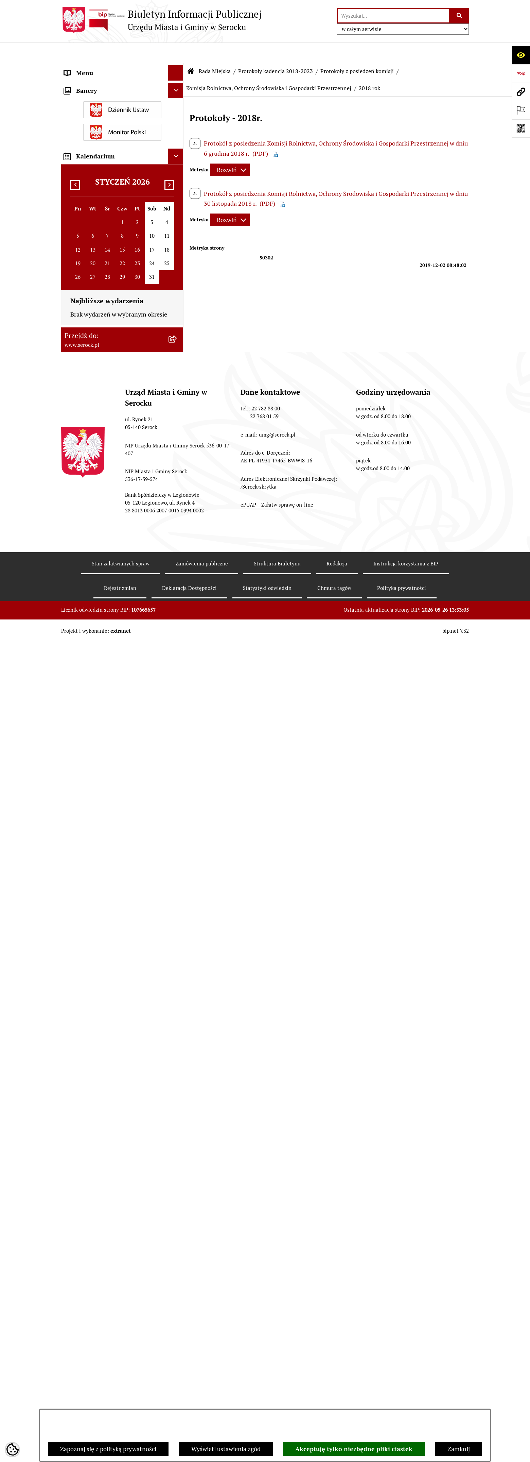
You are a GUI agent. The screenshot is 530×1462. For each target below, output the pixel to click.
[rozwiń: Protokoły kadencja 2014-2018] (177, 856)
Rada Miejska (215, 50)
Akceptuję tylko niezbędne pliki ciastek (353, 1449)
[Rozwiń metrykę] (230, 149)
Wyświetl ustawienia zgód (226, 1449)
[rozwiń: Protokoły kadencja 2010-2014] (177, 876)
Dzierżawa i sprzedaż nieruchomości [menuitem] (113, 1045)
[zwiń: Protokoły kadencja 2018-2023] (177, 381)
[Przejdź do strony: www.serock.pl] (521, 92)
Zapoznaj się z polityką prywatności (108, 1449)
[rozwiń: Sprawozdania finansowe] (177, 1100)
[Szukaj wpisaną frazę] (459, 15)
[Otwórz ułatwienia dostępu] (521, 55)
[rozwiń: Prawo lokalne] (177, 1000)
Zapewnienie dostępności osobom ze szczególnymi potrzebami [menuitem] (113, 1355)
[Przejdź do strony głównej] (161, 20)
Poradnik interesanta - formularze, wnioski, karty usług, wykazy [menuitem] (110, 1065)
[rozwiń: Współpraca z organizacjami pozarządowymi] (177, 1171)
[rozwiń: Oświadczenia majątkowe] (177, 984)
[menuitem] (122, 118)
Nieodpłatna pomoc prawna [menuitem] (101, 1305)
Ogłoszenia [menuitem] (79, 1030)
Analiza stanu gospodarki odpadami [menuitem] (112, 1256)
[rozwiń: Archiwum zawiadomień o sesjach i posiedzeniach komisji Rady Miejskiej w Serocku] (177, 916)
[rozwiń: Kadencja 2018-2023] (177, 896)
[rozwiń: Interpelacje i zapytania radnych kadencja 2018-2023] (177, 303)
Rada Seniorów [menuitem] (84, 969)
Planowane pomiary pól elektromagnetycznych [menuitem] (96, 1404)
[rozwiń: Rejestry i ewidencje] (177, 1241)
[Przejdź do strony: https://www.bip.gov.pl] (521, 73)
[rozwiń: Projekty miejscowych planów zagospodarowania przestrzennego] (177, 1131)
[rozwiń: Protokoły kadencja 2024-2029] (177, 361)
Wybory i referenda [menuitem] (90, 1210)
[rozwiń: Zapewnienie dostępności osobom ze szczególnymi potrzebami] (177, 1351)
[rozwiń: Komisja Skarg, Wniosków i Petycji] (177, 722)
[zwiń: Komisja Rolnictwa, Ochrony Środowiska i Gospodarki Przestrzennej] (177, 517)
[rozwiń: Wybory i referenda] (177, 1211)
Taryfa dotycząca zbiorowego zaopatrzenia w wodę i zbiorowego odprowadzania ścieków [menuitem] (110, 1281)
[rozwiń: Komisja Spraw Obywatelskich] (177, 693)
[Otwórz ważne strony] (521, 110)
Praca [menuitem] (71, 1085)
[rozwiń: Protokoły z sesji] (177, 400)
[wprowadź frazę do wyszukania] (393, 15)
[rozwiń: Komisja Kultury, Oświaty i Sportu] (177, 469)
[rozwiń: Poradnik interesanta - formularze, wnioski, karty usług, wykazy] (177, 1061)
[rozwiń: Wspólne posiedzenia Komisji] (177, 799)
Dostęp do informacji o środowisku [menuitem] (111, 1226)
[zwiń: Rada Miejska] (177, 99)
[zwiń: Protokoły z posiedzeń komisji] (177, 420)
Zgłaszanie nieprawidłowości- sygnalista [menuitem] (104, 1380)
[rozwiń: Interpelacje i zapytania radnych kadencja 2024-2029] (177, 274)
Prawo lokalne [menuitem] (83, 999)
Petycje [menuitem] (74, 1155)
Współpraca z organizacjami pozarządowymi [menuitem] (102, 1175)
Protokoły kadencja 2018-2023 (275, 50)
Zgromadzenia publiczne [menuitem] (97, 1336)
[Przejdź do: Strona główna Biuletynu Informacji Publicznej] (191, 51)
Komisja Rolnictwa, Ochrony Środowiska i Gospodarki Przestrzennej (268, 67)
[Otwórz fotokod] (521, 128)
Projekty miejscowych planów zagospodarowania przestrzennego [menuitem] (111, 1135)
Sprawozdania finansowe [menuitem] (97, 1100)
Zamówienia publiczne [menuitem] (94, 1116)
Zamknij (458, 1449)
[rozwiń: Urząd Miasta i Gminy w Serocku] (177, 68)
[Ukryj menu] (175, 52)
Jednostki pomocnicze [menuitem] (94, 953)
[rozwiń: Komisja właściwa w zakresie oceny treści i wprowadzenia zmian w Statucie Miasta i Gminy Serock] (177, 751)
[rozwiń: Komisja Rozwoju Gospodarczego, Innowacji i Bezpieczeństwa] (177, 818)
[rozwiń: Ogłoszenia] (177, 1030)
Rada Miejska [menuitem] (82, 98)
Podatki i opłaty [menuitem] (85, 1015)
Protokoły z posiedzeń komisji (357, 50)
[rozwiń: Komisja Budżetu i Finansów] (177, 449)
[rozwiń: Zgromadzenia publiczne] (177, 1336)
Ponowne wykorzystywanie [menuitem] (101, 1321)
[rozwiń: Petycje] (177, 1156)
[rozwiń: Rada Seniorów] (177, 969)
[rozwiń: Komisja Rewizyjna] (177, 498)
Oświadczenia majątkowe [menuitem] (98, 984)
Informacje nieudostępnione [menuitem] (102, 1195)
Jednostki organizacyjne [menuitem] (96, 83)
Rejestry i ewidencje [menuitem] (91, 1241)
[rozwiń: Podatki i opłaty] (177, 1015)
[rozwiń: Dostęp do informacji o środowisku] (177, 1226)
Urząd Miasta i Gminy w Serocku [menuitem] (107, 68)
